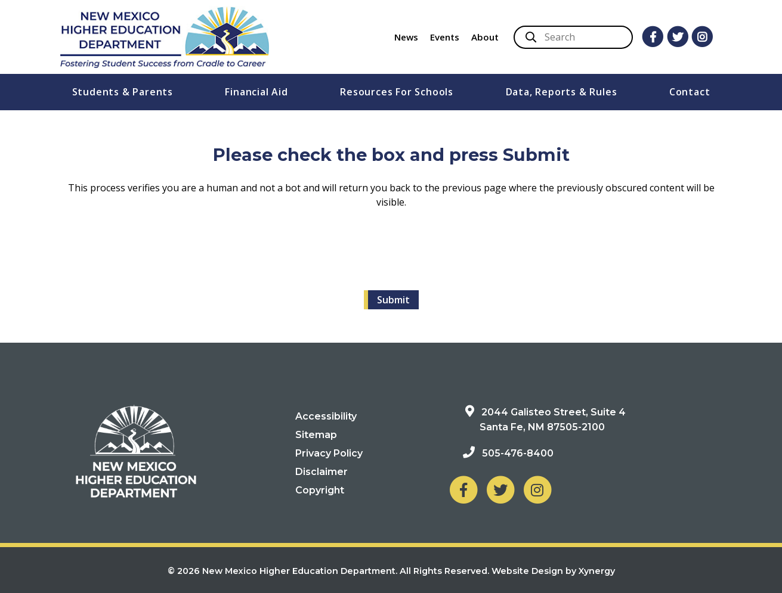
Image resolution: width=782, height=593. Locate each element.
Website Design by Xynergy (553, 571)
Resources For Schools (396, 91)
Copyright (319, 490)
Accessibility (326, 416)
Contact (689, 91)
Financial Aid (256, 91)
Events (444, 37)
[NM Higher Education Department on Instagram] (537, 489)
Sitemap (316, 434)
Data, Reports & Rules (561, 91)
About (485, 37)
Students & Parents (122, 91)
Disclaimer (321, 471)
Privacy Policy (329, 453)
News (406, 37)
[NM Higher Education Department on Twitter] (500, 489)
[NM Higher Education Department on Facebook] (463, 489)
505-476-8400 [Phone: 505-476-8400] (518, 453)
